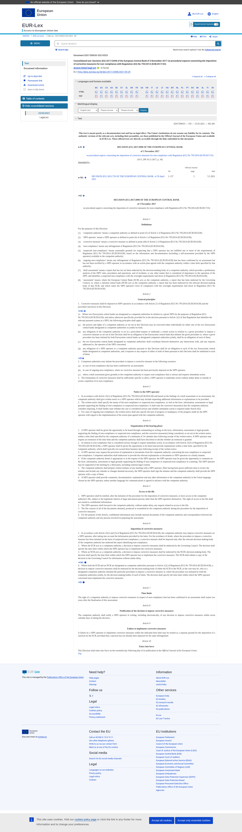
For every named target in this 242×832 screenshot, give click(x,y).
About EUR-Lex (162, 678)
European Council (163, 740)
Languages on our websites (101, 770)
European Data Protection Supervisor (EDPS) (175, 777)
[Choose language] (88, 110)
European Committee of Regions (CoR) (173, 767)
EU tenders (161, 699)
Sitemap (92, 684)
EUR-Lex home (38, 36)
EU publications (163, 709)
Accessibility (94, 714)
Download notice (33, 84)
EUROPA (26, 36)
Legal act (44, 117)
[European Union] (30, 732)
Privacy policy (95, 773)
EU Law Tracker (163, 718)
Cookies (92, 780)
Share (213, 36)
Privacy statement (97, 717)
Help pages (94, 678)
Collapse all (210, 76)
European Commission (166, 747)
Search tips (61, 50)
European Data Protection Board (170, 780)
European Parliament (165, 737)
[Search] (218, 43)
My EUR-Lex (195, 14)
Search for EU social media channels (105, 758)
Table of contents (33, 98)
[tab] (145, 81)
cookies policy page (85, 819)
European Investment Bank (168, 770)
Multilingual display (85, 104)
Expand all (197, 76)
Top (80, 653)
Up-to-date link (32, 76)
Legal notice (94, 707)
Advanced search (213, 50)
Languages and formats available (92, 81)
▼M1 (80, 311)
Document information (35, 68)
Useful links (161, 684)
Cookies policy (95, 710)
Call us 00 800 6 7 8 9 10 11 (101, 737)
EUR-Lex (32, 25)
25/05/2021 (44, 113)
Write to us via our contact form (103, 744)
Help (194, 36)
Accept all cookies (162, 820)
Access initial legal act (85, 68)
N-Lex (158, 715)
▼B (80, 358)
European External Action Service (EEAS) (174, 760)
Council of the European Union (169, 744)
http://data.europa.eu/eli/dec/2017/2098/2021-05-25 (104, 72)
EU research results (164, 702)
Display (143, 110)
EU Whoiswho (162, 706)
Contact (92, 681)
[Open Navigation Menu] (35, 43)
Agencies (160, 790)
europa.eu (42, 737)
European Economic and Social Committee (175, 764)
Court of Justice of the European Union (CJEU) (176, 750)
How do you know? (87, 2)
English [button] (212, 14)
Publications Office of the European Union (65, 677)
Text (26, 63)
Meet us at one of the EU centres (103, 747)
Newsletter (161, 681)
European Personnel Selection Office (172, 783)
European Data (162, 696)
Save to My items (33, 89)
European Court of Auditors (168, 757)
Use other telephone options (101, 740)
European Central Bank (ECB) (169, 754)
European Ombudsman (166, 773)
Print (203, 36)
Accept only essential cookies (194, 820)
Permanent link (32, 80)
